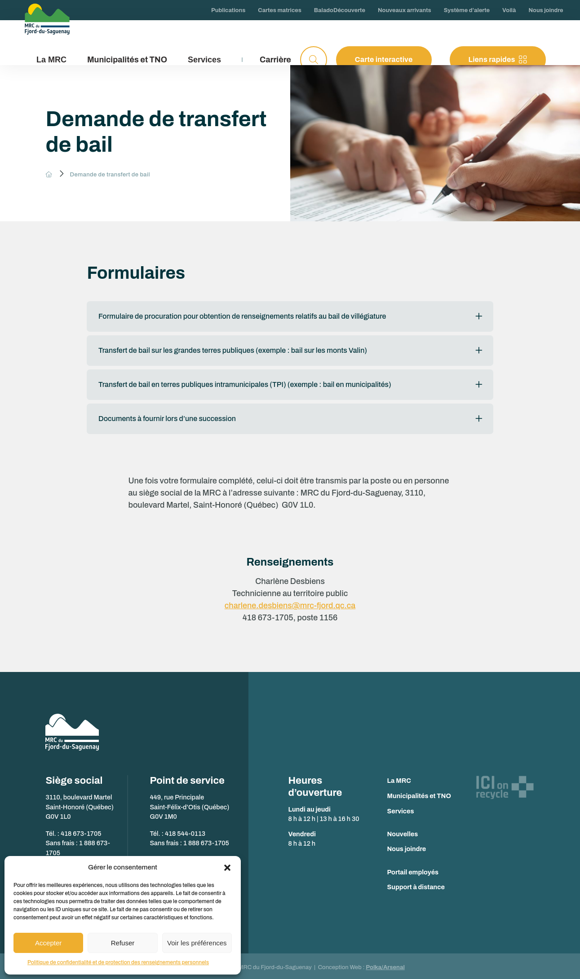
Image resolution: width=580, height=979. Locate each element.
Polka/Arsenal (385, 964)
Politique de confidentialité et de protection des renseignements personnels (118, 962)
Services (400, 808)
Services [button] (204, 59)
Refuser (123, 943)
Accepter (48, 943)
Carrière (275, 59)
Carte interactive (384, 59)
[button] (227, 867)
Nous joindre (406, 846)
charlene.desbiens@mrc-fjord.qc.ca (290, 602)
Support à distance (416, 884)
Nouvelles (402, 831)
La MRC (399, 777)
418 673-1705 (81, 830)
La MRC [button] (51, 59)
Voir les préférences (197, 943)
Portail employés (413, 869)
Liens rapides (498, 59)
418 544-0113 (185, 830)
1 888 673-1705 (206, 840)
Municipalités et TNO (127, 59)
